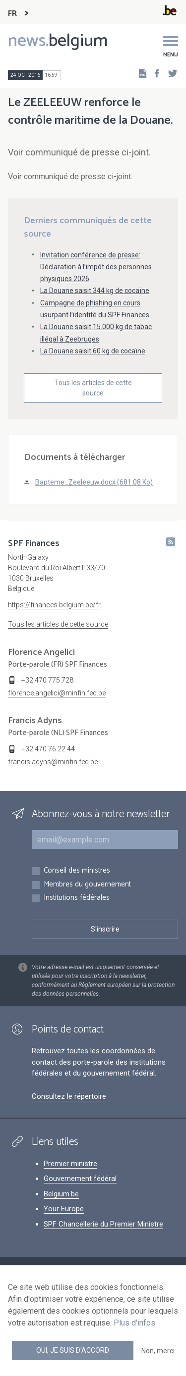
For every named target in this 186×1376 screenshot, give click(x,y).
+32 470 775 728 (47, 680)
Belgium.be (61, 1193)
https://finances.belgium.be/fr (54, 605)
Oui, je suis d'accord (72, 1350)
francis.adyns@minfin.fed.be (53, 762)
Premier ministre (70, 1163)
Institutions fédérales (77, 898)
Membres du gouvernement (87, 884)
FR (12, 13)
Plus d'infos (134, 1322)
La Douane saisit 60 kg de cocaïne (92, 351)
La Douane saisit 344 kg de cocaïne (94, 291)
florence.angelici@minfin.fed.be (57, 693)
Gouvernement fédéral (80, 1178)
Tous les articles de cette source (93, 388)
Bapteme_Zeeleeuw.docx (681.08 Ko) (94, 482)
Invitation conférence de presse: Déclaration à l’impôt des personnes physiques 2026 (96, 267)
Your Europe (64, 1208)
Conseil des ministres (77, 871)
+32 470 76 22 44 (48, 749)
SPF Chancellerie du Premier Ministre (103, 1224)
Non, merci (158, 1351)
